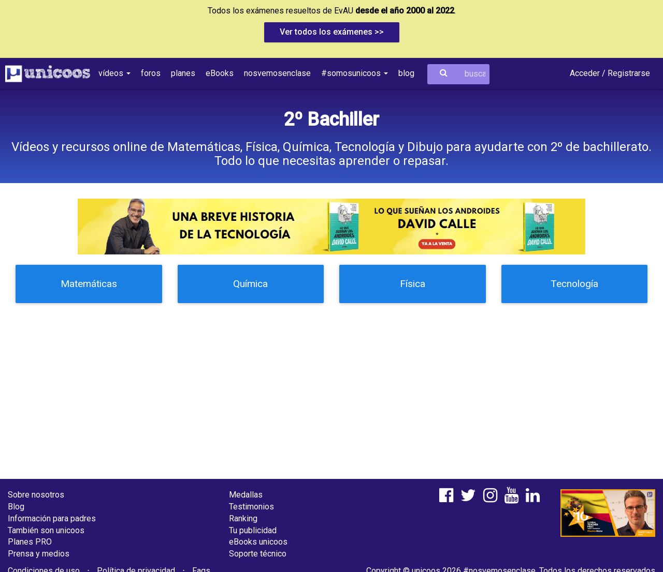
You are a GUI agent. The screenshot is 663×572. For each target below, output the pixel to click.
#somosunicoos (354, 73)
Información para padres (52, 518)
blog (406, 73)
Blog (16, 506)
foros (151, 73)
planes (183, 73)
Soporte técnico (257, 554)
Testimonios (251, 506)
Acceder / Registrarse (610, 73)
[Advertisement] (331, 385)
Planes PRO (30, 542)
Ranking (243, 518)
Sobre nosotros (36, 495)
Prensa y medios (38, 554)
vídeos (114, 73)
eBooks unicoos (258, 542)
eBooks (220, 73)
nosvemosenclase (277, 73)
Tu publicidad (253, 530)
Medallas (246, 495)
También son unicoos (46, 530)
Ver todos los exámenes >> (332, 32)
